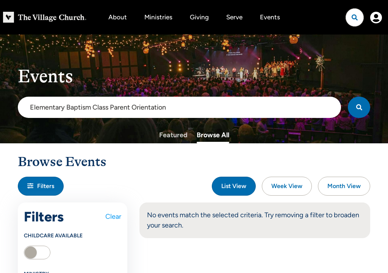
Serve (234, 17)
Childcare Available (53, 235)
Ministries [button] (158, 17)
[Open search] (355, 17)
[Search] (359, 107)
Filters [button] (40, 186)
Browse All (213, 135)
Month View (344, 186)
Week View (286, 186)
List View (233, 186)
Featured (173, 135)
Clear (113, 216)
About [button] (117, 17)
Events (270, 17)
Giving (199, 17)
